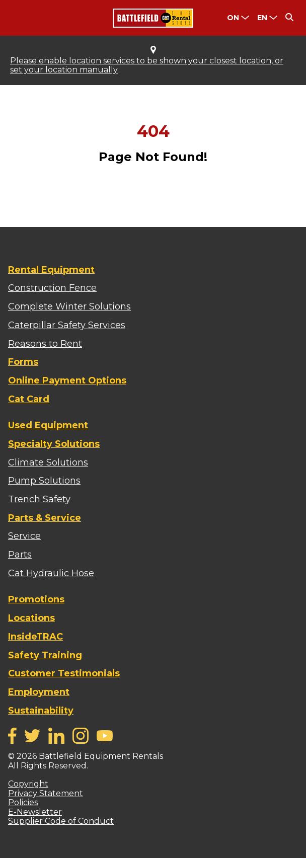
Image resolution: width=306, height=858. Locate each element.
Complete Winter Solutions (69, 306)
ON (233, 17)
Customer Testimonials (64, 673)
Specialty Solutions (54, 443)
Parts (20, 554)
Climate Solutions (48, 462)
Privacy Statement (45, 793)
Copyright (28, 784)
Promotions (36, 599)
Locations (31, 617)
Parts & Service (44, 517)
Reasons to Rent (45, 343)
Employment (38, 691)
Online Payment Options (67, 380)
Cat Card (28, 399)
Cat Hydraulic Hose (51, 573)
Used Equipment (48, 425)
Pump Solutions (44, 480)
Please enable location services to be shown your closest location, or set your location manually (146, 65)
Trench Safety (39, 499)
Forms (23, 361)
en (262, 17)
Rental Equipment (51, 269)
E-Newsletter (35, 812)
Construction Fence (52, 287)
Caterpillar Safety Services (66, 325)
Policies (23, 802)
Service (24, 535)
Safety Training (45, 655)
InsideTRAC (35, 636)
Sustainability (40, 710)
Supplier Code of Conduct (61, 821)
